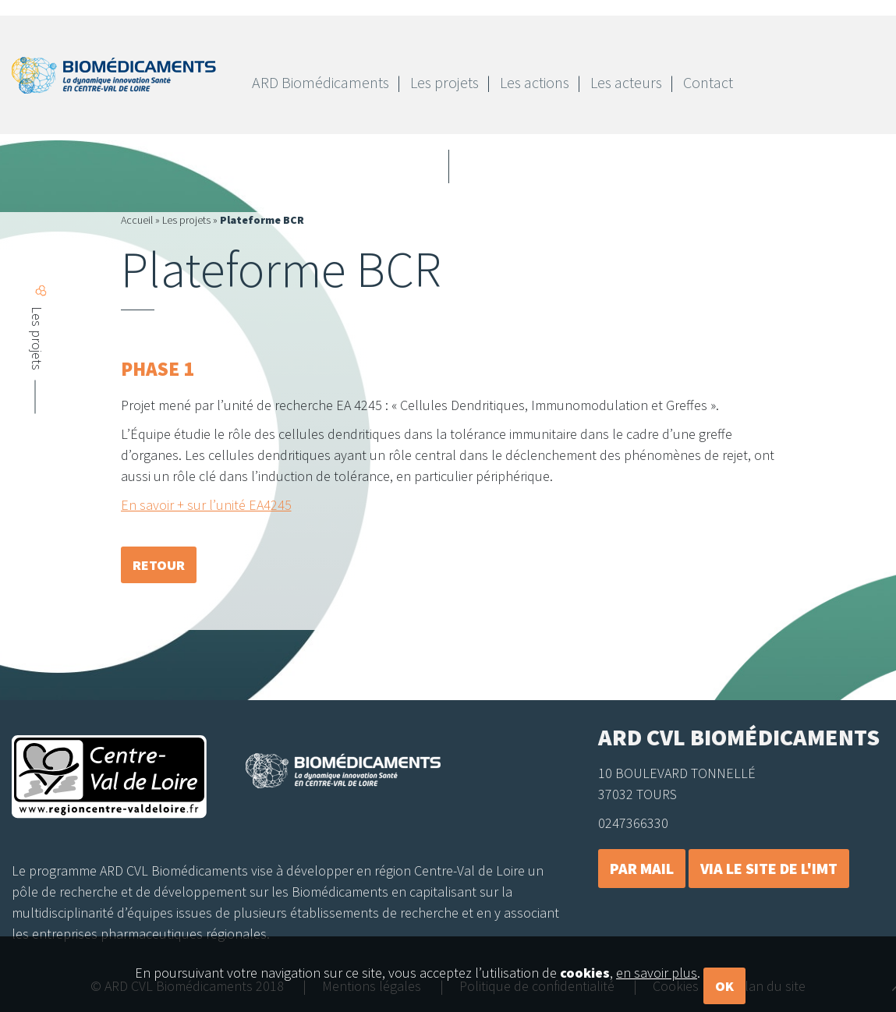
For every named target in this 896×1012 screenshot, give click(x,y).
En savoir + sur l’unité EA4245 (206, 505)
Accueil (137, 220)
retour (159, 565)
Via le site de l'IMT (769, 868)
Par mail (642, 868)
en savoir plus (656, 992)
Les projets (186, 220)
